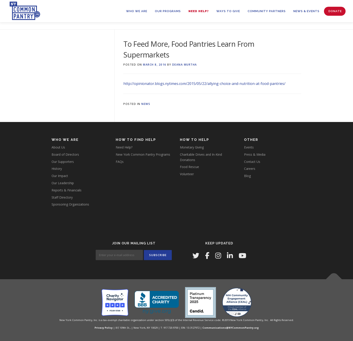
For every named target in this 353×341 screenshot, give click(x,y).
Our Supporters (63, 161)
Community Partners (267, 11)
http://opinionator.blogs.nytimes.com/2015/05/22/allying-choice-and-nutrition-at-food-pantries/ (204, 83)
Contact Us (252, 161)
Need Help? (198, 11)
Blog (247, 176)
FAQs (120, 161)
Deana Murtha (184, 64)
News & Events (306, 11)
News (145, 104)
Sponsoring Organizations (70, 204)
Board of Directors (65, 154)
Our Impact (60, 176)
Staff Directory (62, 197)
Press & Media (254, 154)
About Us (58, 147)
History (57, 168)
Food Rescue (189, 167)
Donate (335, 11)
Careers (249, 168)
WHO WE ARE (136, 11)
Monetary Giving (192, 147)
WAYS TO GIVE (228, 11)
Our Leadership (63, 183)
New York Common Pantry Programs (143, 154)
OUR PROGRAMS (168, 11)
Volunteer (187, 174)
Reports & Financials (66, 190)
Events (249, 147)
